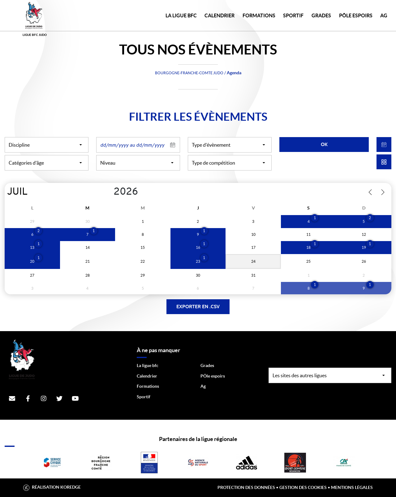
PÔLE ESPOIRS (355, 15)
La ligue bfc (147, 365)
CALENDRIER (219, 15)
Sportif (143, 396)
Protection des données (246, 487)
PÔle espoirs (212, 376)
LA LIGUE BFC (181, 15)
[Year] (109, 192)
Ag (203, 386)
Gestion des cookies (303, 487)
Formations (148, 386)
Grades (207, 365)
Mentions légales (352, 487)
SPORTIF (293, 15)
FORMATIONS (259, 15)
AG (383, 15)
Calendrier (147, 376)
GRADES (321, 15)
